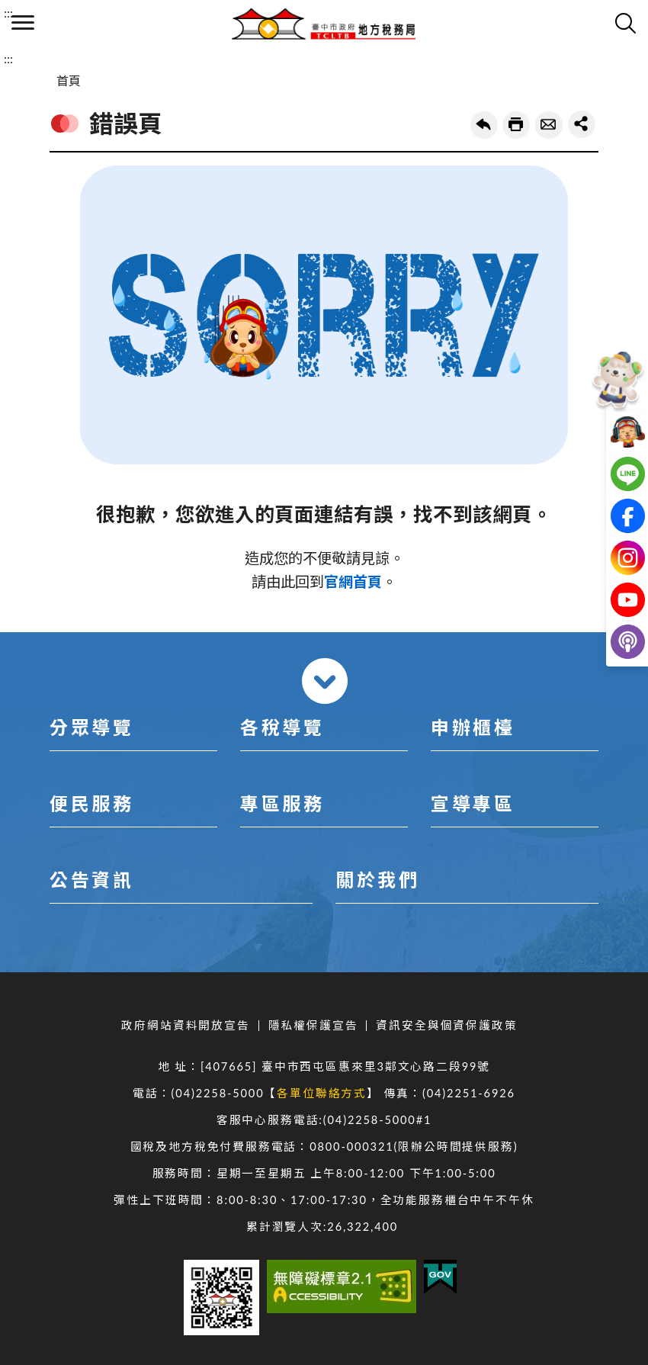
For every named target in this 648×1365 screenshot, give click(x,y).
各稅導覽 (282, 727)
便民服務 (91, 803)
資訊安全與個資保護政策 (446, 1025)
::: (8, 12)
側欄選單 (22, 22)
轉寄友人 (549, 125)
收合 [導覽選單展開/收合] (325, 681)
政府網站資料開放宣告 (185, 1025)
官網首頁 (353, 581)
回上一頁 (484, 125)
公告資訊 (91, 880)
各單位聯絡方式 (322, 1093)
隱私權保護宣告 (313, 1025)
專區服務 (282, 803)
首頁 (68, 80)
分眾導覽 (91, 727)
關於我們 (377, 880)
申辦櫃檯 (473, 727)
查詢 (625, 23)
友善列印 (516, 125)
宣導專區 (473, 803)
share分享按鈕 (581, 124)
